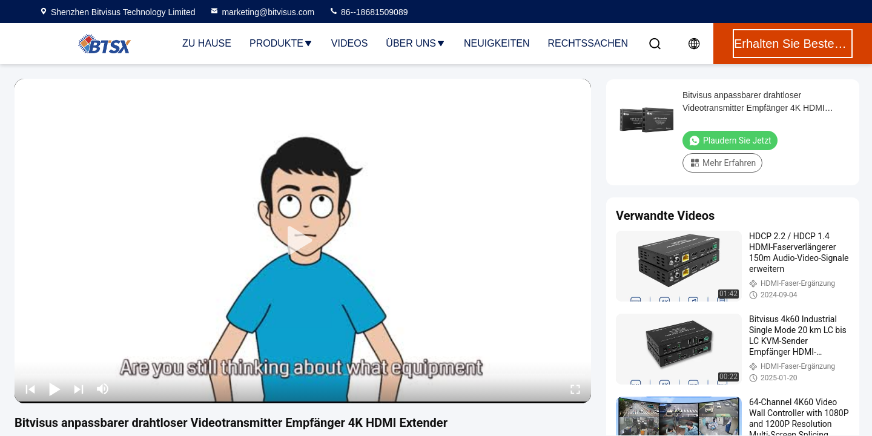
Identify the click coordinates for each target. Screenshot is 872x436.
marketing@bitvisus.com (262, 12)
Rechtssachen (587, 43)
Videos (349, 43)
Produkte (281, 43)
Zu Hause (206, 43)
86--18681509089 (368, 12)
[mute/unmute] (103, 389)
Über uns (416, 43)
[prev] (30, 389)
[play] (303, 241)
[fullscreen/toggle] (575, 389)
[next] (79, 389)
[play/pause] (54, 389)
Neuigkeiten (496, 43)
